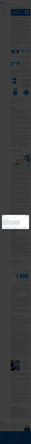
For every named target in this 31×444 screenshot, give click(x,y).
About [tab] (24, 217)
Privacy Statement (7, 225)
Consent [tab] (6, 217)
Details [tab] (15, 217)
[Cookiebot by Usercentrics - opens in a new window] (26, 215)
